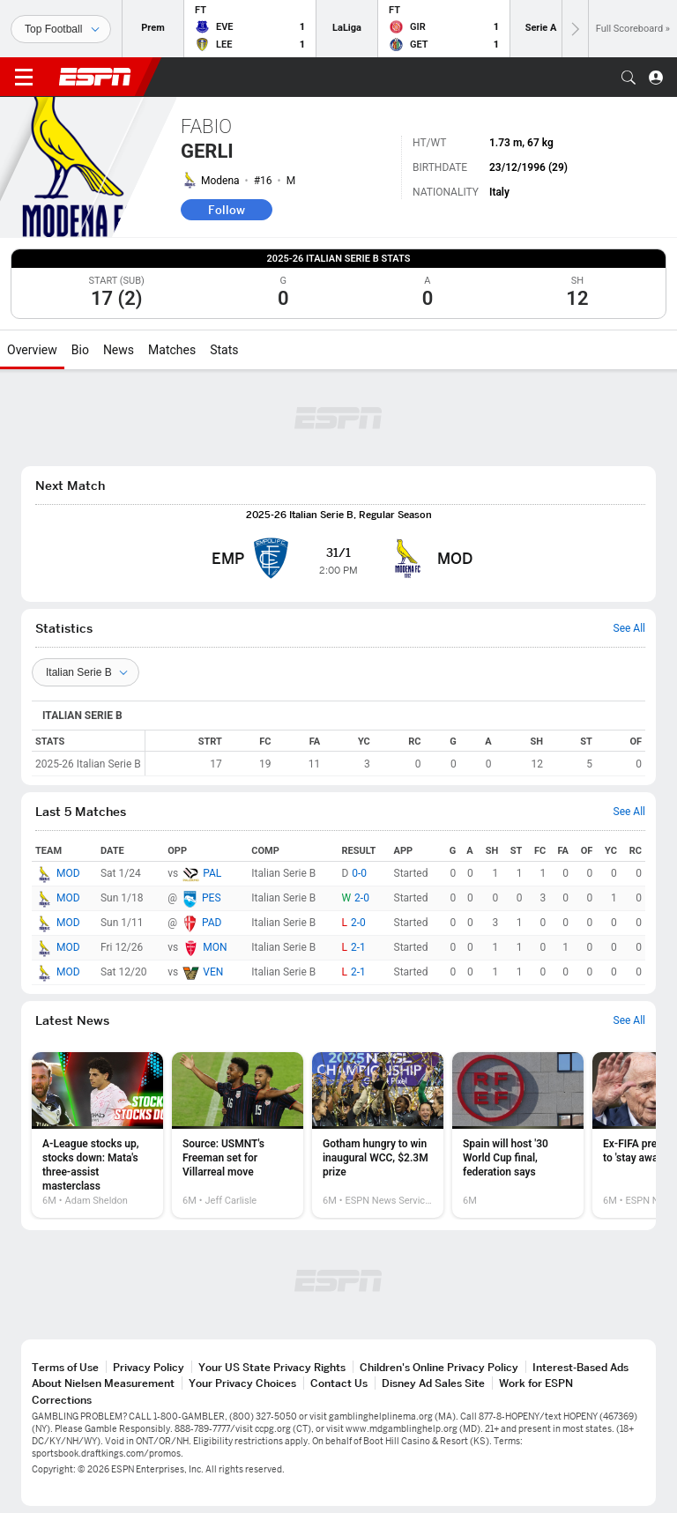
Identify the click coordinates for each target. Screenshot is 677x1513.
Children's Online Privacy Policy (439, 1367)
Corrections (62, 1399)
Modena (220, 180)
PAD (211, 922)
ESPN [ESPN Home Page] (95, 76)
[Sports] (60, 29)
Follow (226, 210)
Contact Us (339, 1383)
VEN (213, 972)
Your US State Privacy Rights (272, 1367)
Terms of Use (65, 1367)
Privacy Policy (148, 1367)
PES (211, 898)
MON (215, 947)
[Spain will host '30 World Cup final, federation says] (518, 1135)
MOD (68, 873)
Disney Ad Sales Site (433, 1383)
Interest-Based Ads (580, 1367)
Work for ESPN (536, 1383)
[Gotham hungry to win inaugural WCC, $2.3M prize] (377, 1135)
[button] (628, 77)
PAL (212, 873)
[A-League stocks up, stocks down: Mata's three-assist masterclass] (97, 1135)
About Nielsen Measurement (103, 1383)
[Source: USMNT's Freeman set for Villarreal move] (237, 1135)
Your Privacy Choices (242, 1383)
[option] (97, 1135)
